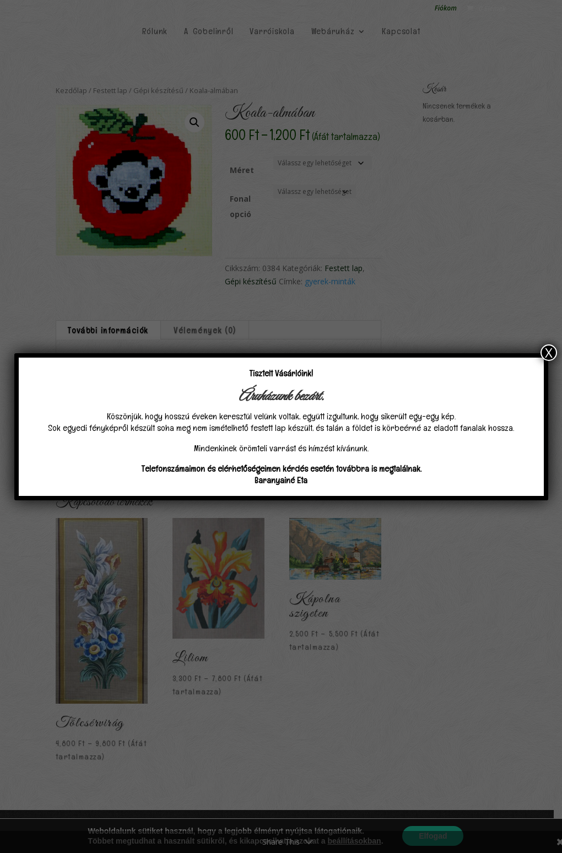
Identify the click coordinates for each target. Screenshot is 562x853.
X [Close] (549, 352)
